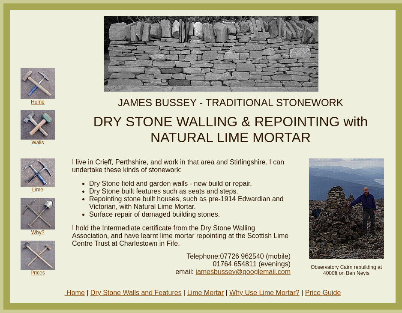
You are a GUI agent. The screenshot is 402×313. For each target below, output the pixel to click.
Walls (38, 143)
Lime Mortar (205, 292)
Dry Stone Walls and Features (136, 292)
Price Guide (323, 292)
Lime (37, 190)
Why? (38, 232)
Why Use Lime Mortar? (264, 292)
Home (38, 102)
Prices (37, 273)
